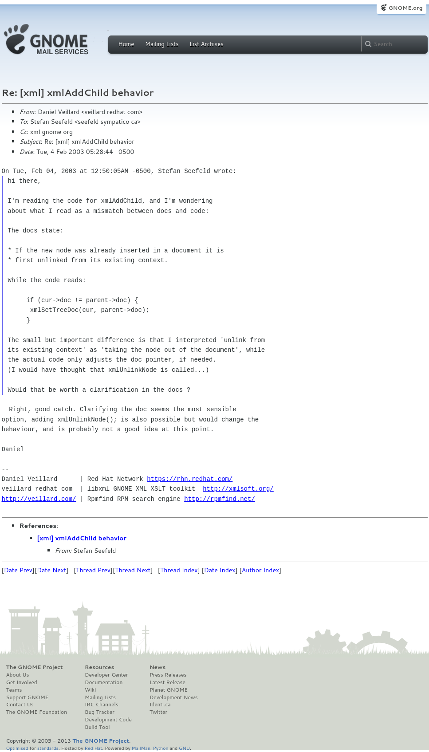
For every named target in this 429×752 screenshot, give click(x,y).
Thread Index (179, 570)
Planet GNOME (169, 689)
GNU (184, 747)
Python (161, 747)
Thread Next (132, 570)
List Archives (206, 44)
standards (48, 747)
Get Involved (21, 682)
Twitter (158, 712)
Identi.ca (160, 704)
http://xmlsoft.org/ (238, 488)
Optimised (17, 747)
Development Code (108, 719)
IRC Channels (101, 704)
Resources (99, 667)
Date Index (220, 570)
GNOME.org (405, 8)
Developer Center (106, 674)
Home (126, 44)
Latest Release (167, 682)
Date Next (51, 570)
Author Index (260, 570)
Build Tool (97, 727)
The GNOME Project (34, 667)
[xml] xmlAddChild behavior (81, 538)
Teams (14, 689)
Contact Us (20, 704)
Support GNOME (27, 697)
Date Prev (18, 570)
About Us (17, 674)
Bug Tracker (99, 712)
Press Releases (168, 674)
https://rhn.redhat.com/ (189, 479)
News (157, 667)
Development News (174, 697)
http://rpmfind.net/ (219, 499)
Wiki (90, 689)
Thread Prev (93, 570)
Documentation (103, 682)
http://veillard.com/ (39, 499)
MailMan (141, 747)
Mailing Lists (162, 44)
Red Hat (93, 747)
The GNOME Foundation (36, 712)
